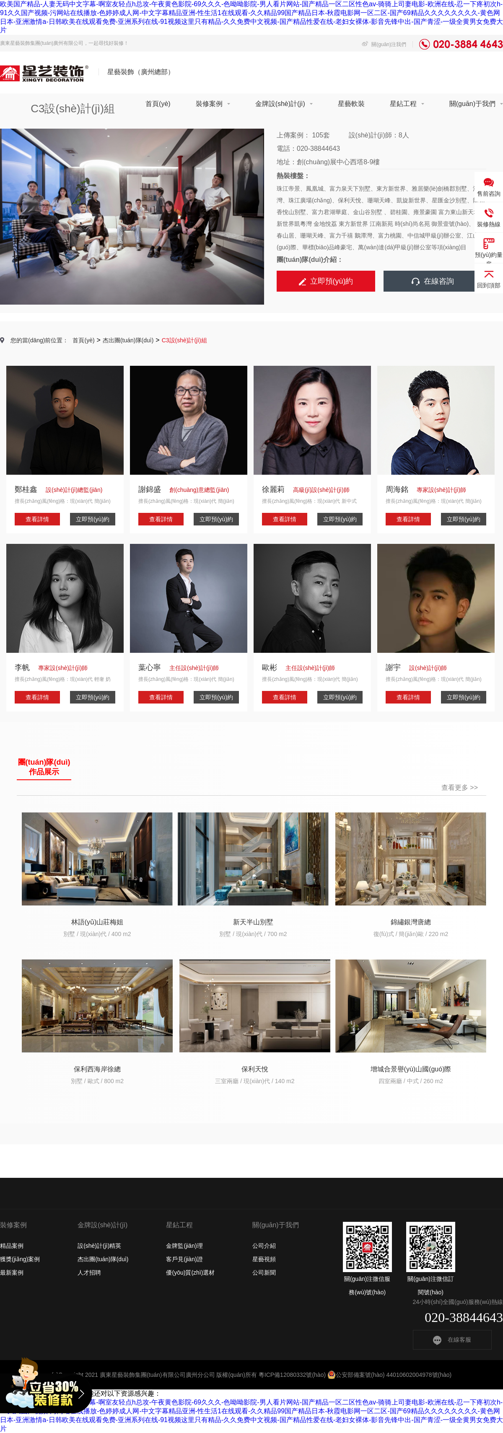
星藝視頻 (264, 1259)
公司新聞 (264, 1272)
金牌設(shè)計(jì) (280, 103)
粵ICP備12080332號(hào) (292, 1374)
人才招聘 (89, 1272)
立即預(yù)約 (326, 281)
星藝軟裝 (351, 103)
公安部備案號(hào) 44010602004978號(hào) (389, 1375)
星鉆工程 (403, 103)
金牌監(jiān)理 (184, 1245)
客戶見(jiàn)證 (184, 1259)
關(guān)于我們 (472, 103)
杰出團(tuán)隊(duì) (128, 340)
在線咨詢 (433, 281)
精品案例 (11, 1245)
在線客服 (452, 1339)
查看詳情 (37, 519)
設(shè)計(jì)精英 (99, 1245)
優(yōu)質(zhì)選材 (190, 1272)
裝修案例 (209, 103)
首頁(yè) (158, 103)
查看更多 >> (459, 787)
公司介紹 (264, 1245)
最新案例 (11, 1272)
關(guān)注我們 (384, 44)
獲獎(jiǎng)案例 (20, 1259)
